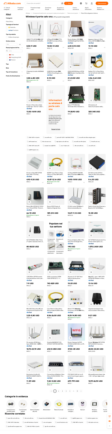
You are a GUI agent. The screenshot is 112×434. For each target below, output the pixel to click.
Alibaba (28, 13)
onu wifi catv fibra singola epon (86, 137)
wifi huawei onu (32, 141)
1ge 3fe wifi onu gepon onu (14, 426)
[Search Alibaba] (43, 3)
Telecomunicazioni (72, 13)
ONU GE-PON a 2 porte (32, 426)
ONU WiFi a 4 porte (77, 422)
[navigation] (14, 202)
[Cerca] (68, 3)
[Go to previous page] (51, 391)
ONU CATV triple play (12, 422)
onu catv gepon (47, 422)
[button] (62, 3)
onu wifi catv (47, 137)
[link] (109, 416)
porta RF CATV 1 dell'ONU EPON (64, 137)
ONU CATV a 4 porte (33, 137)
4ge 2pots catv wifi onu (62, 141)
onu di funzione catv (61, 422)
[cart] (86, 3)
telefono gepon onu (92, 418)
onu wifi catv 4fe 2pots (79, 141)
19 (77, 391)
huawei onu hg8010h (49, 145)
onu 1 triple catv (64, 145)
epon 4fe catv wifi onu (12, 418)
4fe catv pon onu (45, 141)
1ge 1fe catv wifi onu (49, 426)
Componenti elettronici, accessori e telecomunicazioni (48, 13)
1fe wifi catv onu (94, 141)
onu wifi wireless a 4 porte (30, 422)
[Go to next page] (81, 391)
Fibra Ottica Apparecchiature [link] (89, 13)
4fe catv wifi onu (78, 145)
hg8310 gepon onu (32, 150)
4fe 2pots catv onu (92, 422)
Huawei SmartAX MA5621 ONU (46, 418)
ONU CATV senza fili (33, 145)
